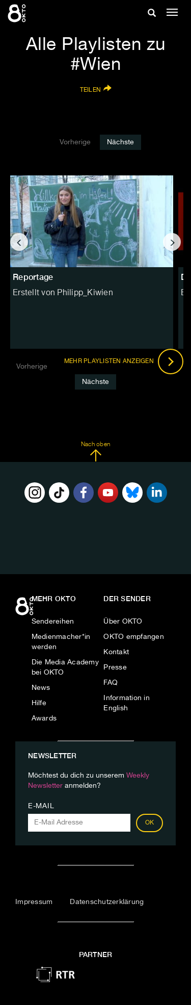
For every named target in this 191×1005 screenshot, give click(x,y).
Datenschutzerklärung (107, 902)
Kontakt (116, 652)
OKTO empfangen (133, 636)
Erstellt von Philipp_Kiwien (63, 293)
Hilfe (39, 703)
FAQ (110, 682)
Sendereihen (53, 621)
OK (149, 823)
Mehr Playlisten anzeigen (123, 361)
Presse (115, 667)
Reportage (33, 277)
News (41, 687)
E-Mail (41, 806)
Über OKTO (122, 621)
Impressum (33, 902)
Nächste (120, 142)
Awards (44, 718)
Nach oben (95, 452)
